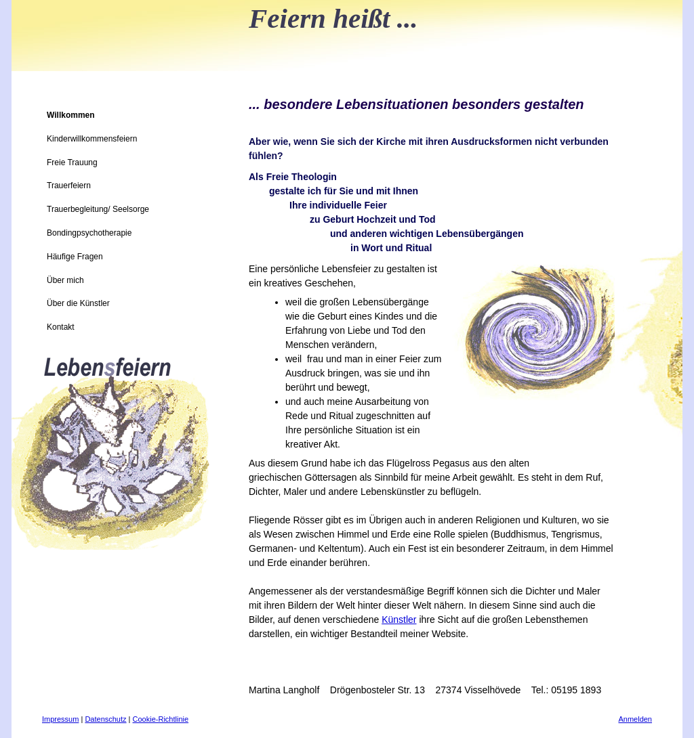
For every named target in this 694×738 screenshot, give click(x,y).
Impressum (60, 719)
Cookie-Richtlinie (161, 719)
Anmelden (635, 719)
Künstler (399, 619)
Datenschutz (105, 719)
